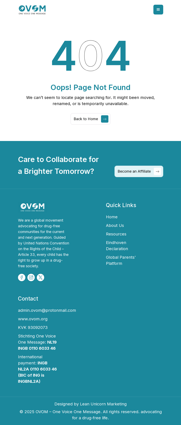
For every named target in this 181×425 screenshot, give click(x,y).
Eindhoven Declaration (117, 245)
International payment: (37, 369)
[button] (158, 9)
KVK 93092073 (33, 327)
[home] (32, 9)
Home (112, 216)
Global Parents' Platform (121, 260)
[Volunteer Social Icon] (21, 277)
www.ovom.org (32, 318)
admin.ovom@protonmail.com (47, 310)
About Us (115, 225)
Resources (116, 234)
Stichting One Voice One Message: (37, 342)
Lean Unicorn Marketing (103, 404)
